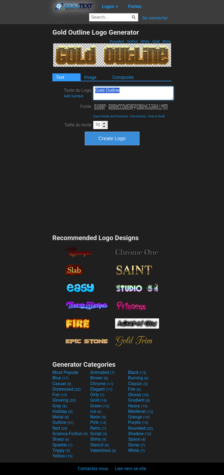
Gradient (139, 400)
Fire (134, 389)
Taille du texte (77, 124)
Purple (138, 422)
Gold (155, 41)
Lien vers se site (130, 468)
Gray (59, 406)
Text (60, 77)
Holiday (62, 411)
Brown (99, 377)
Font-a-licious (138, 116)
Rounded (117, 41)
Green (99, 406)
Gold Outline (133, 93)
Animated (102, 372)
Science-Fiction (70, 433)
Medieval (140, 411)
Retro (98, 428)
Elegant (101, 389)
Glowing (64, 400)
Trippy (61, 450)
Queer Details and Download (110, 116)
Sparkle (62, 445)
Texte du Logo (77, 93)
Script (98, 433)
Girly (97, 394)
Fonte (85, 106)
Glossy (138, 394)
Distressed (66, 389)
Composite (123, 77)
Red (59, 428)
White (145, 41)
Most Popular (65, 372)
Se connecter (155, 18)
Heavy (138, 406)
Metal (60, 417)
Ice (95, 411)
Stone (136, 445)
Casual (61, 383)
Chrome (101, 383)
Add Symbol (73, 96)
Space (137, 439)
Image (90, 77)
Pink (98, 422)
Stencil (99, 445)
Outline (132, 41)
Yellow (62, 456)
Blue (60, 377)
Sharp (60, 439)
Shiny (166, 41)
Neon (98, 417)
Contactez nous (93, 468)
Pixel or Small (156, 116)
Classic (138, 383)
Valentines (103, 450)
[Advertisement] (26, 110)
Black (137, 372)
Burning (138, 377)
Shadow (139, 433)
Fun (59, 394)
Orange (139, 417)
